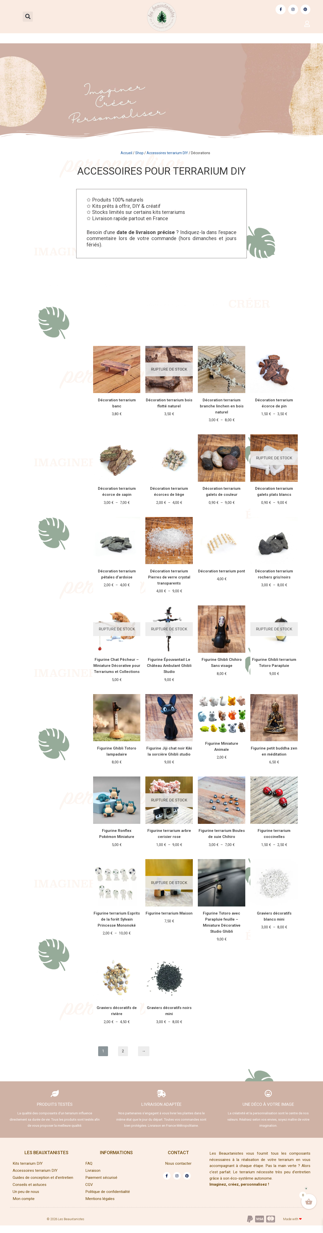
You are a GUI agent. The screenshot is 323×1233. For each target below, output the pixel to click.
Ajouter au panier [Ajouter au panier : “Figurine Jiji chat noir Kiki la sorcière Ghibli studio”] (169, 777)
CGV (89, 1192)
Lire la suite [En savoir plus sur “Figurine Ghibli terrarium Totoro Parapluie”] (274, 688)
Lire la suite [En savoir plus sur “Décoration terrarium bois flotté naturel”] (169, 428)
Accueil (126, 153)
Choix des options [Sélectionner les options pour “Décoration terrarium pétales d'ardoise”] (116, 599)
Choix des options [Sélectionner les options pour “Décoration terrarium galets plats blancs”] (274, 516)
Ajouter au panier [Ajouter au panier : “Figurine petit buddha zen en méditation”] (274, 777)
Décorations (169, 307)
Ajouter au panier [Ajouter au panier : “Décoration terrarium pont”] (222, 593)
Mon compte (24, 1206)
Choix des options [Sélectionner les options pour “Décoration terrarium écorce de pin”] (274, 428)
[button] (28, 17)
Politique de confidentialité (109, 1199)
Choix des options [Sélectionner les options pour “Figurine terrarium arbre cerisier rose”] (169, 860)
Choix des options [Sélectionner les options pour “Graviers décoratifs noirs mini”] (169, 1038)
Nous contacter (178, 1171)
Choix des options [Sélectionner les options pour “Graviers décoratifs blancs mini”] (274, 943)
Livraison (93, 1178)
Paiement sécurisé (102, 1185)
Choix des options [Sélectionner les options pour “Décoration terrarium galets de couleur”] (221, 516)
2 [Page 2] (123, 1056)
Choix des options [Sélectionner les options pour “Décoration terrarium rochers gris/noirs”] (274, 599)
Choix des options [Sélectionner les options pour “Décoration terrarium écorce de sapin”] (116, 516)
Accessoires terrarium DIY (113, 38)
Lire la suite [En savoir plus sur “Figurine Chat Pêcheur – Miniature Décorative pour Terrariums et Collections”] (117, 694)
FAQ (89, 1171)
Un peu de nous (26, 1199)
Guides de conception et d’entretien (44, 1185)
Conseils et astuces (289, 38)
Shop (139, 153)
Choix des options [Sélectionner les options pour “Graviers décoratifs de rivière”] (116, 1038)
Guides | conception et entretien (206, 38)
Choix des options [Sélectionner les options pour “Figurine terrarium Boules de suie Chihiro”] (221, 860)
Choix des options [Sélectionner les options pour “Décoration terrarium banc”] (116, 428)
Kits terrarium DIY (34, 38)
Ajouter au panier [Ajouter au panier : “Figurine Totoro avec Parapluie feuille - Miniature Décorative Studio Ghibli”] (222, 955)
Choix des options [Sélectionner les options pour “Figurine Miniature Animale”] (221, 772)
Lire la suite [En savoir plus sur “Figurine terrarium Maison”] (169, 937)
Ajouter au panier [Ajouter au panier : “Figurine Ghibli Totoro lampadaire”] (117, 777)
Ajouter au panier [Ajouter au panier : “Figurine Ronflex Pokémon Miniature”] (117, 860)
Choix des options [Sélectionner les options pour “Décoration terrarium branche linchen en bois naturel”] (221, 434)
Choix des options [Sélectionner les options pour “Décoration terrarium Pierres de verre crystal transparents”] (169, 605)
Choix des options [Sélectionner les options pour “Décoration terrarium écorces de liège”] (169, 516)
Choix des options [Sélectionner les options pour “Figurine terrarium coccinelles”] (274, 860)
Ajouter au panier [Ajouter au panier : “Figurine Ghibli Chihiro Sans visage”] (222, 688)
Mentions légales (100, 1206)
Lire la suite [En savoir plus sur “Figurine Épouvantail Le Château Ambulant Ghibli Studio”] (169, 694)
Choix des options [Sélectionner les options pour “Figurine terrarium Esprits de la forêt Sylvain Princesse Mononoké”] (116, 949)
